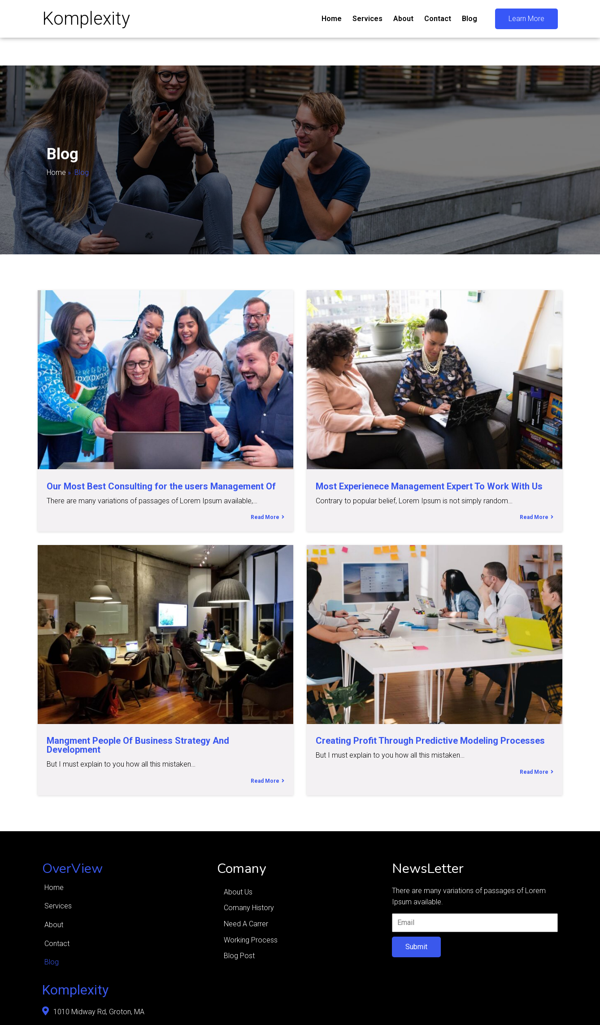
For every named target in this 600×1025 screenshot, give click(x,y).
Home (56, 172)
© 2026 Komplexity (72, 1011)
